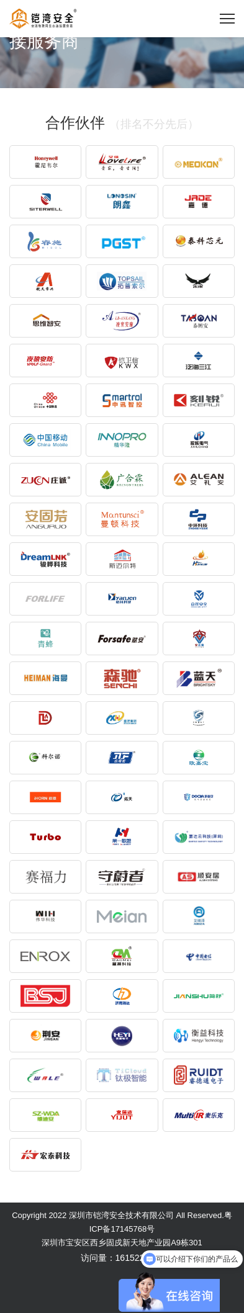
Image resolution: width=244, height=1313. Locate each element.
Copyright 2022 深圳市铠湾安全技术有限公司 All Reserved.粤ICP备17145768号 (122, 1222)
